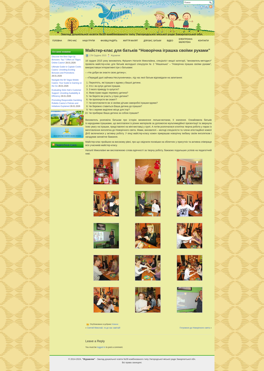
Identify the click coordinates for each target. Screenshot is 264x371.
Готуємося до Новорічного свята (195, 328)
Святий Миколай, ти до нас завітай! (103, 328)
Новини (115, 324)
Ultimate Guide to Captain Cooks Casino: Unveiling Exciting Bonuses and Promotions (66, 70)
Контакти (203, 40)
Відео (170, 40)
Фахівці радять (109, 40)
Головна (57, 40)
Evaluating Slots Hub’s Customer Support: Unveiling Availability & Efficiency (66, 93)
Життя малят (130, 40)
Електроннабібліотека (185, 40)
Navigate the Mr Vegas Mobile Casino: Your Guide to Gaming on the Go (67, 83)
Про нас (72, 40)
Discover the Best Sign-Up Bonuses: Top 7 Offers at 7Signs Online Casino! (66, 59)
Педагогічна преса (66, 145)
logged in (101, 347)
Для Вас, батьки (152, 40)
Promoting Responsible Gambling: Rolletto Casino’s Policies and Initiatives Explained (67, 103)
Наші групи (88, 40)
